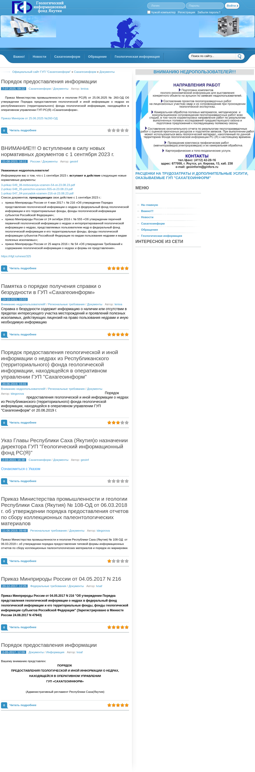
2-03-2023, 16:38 (13, 459)
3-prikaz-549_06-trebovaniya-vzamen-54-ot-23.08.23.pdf (38, 184)
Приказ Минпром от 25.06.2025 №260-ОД (29, 118)
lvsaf (99, 586)
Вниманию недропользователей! (23, 304)
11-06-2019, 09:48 (14, 530)
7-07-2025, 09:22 (13, 88)
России (35, 161)
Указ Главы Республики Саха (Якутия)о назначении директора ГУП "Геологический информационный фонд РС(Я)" (64, 446)
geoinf (74, 161)
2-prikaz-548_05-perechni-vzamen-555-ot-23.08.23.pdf (37, 189)
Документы (60, 88)
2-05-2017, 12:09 (13, 652)
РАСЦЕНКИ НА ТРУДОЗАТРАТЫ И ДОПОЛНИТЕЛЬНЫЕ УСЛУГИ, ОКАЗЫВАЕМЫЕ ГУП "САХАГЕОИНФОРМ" (191, 175)
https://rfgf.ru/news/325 (16, 256)
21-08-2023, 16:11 (14, 161)
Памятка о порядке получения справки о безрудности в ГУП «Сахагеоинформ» (51, 289)
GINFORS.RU (38, 8)
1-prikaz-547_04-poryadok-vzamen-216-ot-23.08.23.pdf (37, 193)
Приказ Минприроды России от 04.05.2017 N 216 (61, 579)
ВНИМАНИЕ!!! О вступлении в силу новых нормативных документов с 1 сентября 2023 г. (57, 151)
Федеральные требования (48, 586)
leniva (84, 88)
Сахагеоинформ (40, 88)
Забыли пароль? (209, 12)
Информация (55, 652)
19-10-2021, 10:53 (14, 299)
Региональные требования (66, 304)
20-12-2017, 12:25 (14, 586)
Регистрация (186, 12)
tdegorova (17, 393)
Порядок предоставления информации (49, 81)
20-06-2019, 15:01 (14, 383)
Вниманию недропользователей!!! (195, 71)
